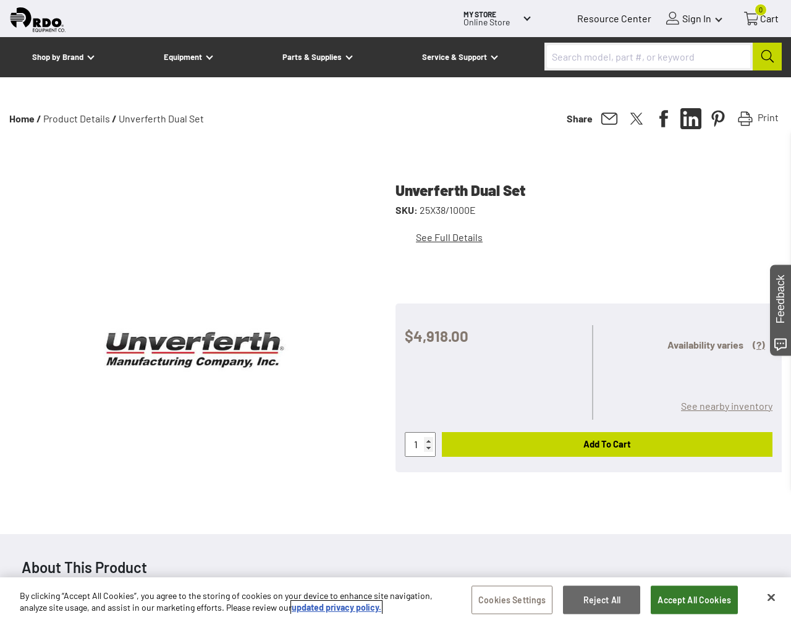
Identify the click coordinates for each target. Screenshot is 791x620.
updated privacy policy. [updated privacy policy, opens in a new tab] (336, 608)
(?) (759, 344)
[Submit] (767, 56)
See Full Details (449, 237)
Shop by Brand (57, 57)
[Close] (771, 598)
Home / (25, 118)
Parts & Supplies (312, 57)
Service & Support (454, 57)
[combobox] (663, 56)
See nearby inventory (726, 406)
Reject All (601, 600)
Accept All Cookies (694, 600)
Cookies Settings (512, 600)
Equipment (183, 57)
